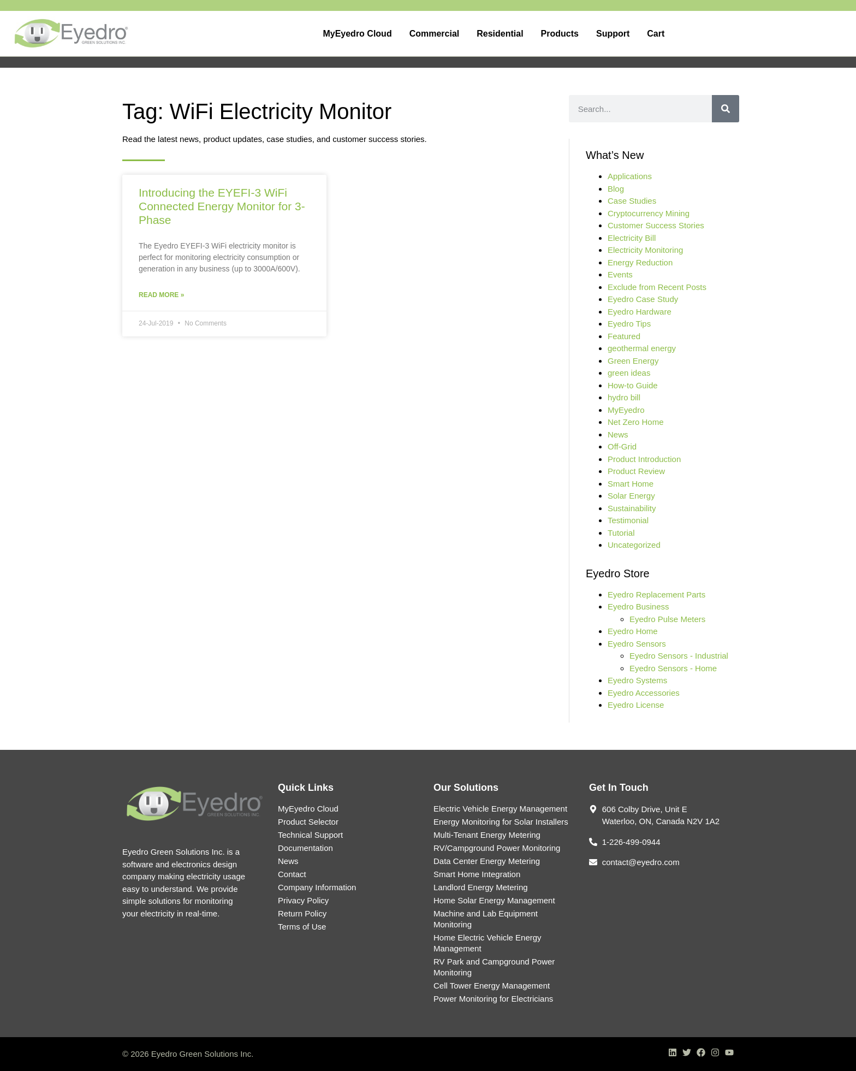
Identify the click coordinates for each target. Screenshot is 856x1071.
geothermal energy (642, 348)
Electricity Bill (632, 237)
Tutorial (621, 532)
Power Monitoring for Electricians (493, 998)
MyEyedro (626, 410)
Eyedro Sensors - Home (673, 668)
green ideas (629, 372)
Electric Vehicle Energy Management (500, 808)
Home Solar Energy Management (494, 900)
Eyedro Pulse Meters (667, 619)
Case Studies (632, 200)
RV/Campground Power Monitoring (496, 848)
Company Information (317, 887)
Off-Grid (622, 446)
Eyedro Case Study (643, 299)
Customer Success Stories (656, 225)
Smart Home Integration (476, 874)
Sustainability (632, 508)
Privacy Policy (303, 900)
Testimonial (628, 520)
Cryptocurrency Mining (648, 213)
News (618, 434)
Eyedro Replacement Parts (656, 594)
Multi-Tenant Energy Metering (486, 834)
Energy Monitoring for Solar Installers (500, 821)
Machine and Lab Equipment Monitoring (485, 919)
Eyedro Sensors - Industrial (678, 655)
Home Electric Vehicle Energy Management (487, 943)
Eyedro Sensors (637, 643)
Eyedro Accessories (644, 692)
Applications (630, 176)
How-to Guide (633, 385)
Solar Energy (631, 495)
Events (620, 274)
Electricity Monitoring (645, 250)
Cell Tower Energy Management (491, 985)
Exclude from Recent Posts (657, 287)
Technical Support (310, 834)
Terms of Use (302, 926)
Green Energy (633, 360)
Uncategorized (634, 544)
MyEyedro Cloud (308, 808)
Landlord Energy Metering (480, 887)
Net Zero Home (636, 422)
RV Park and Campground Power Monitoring (494, 967)
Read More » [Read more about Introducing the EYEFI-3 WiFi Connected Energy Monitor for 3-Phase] (161, 295)
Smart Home (630, 483)
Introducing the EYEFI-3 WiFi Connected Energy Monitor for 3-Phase (222, 206)
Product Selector (308, 821)
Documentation (305, 848)
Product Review (636, 471)
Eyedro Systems (637, 680)
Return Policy (302, 913)
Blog (616, 188)
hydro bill (624, 397)
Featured (624, 336)
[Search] (725, 108)
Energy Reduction (640, 262)
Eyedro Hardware (639, 311)
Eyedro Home (633, 631)
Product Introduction (644, 459)
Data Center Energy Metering (486, 861)
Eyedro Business (638, 606)
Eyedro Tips (629, 323)
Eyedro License (636, 704)
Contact (292, 874)
